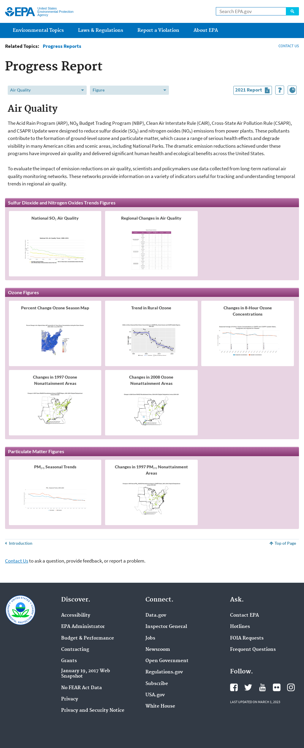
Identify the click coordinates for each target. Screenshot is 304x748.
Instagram (291, 687)
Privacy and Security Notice (92, 710)
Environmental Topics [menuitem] (38, 30)
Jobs (150, 638)
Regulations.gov (164, 672)
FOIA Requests (247, 638)
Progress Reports (62, 46)
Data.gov (155, 615)
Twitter (248, 687)
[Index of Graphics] (292, 90)
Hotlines (240, 626)
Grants (69, 661)
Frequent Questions (253, 649)
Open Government (167, 661)
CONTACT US (288, 45)
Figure (98, 89)
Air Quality (20, 89)
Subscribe (156, 683)
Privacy (69, 699)
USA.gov (155, 695)
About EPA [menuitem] (206, 30)
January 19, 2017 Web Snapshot (85, 673)
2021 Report (253, 90)
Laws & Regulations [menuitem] (100, 30)
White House (160, 706)
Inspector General (166, 626)
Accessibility (75, 615)
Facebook (234, 687)
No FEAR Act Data (81, 688)
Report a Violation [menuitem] (158, 30)
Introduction (20, 543)
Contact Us (16, 561)
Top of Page (285, 543)
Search (292, 11)
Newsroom (157, 649)
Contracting (75, 649)
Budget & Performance (87, 638)
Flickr (277, 687)
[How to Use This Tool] (279, 90)
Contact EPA (244, 615)
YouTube (262, 687)
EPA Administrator (83, 626)
